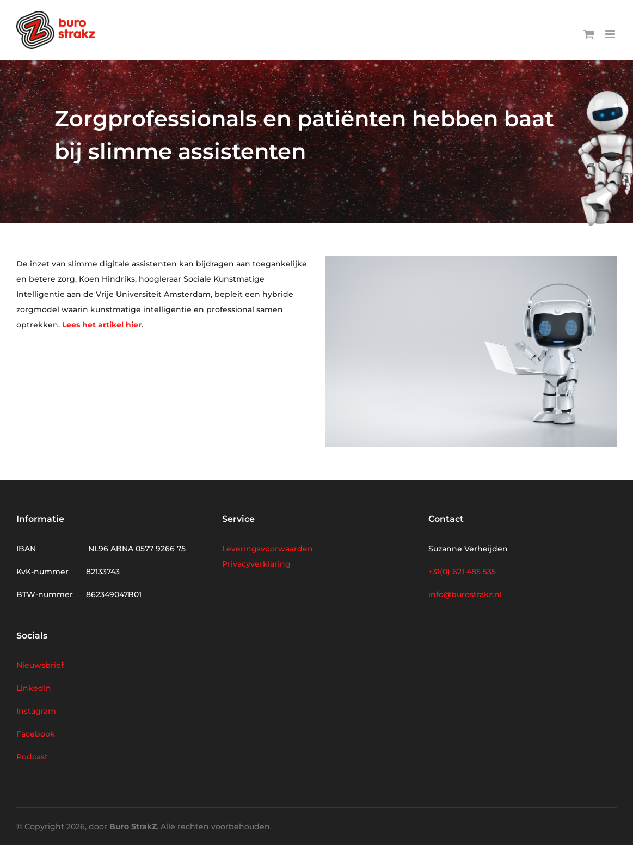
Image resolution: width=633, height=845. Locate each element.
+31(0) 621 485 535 (462, 571)
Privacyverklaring (256, 564)
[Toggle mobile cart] (588, 34)
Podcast (32, 757)
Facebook (35, 734)
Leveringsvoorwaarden (267, 549)
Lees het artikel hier (102, 325)
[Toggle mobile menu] (611, 34)
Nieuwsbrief (40, 665)
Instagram (36, 711)
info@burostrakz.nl (465, 594)
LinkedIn (33, 688)
